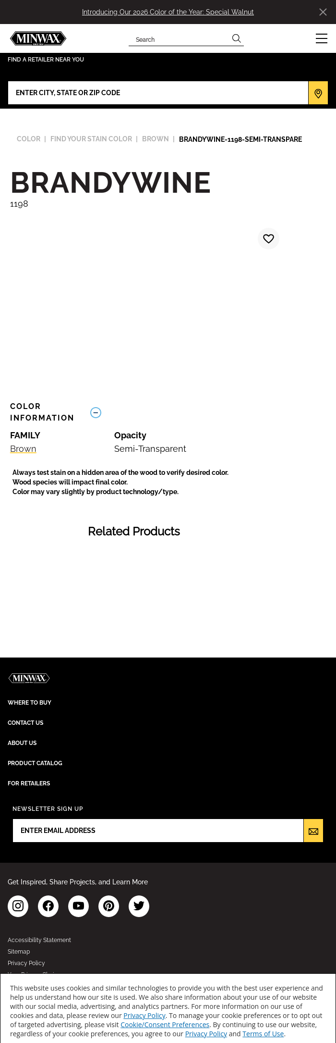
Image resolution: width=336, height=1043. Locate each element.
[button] (321, 38)
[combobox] (179, 38)
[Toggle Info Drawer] (206, 412)
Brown (23, 449)
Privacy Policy (144, 1015)
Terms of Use (263, 1033)
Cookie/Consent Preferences (164, 1024)
